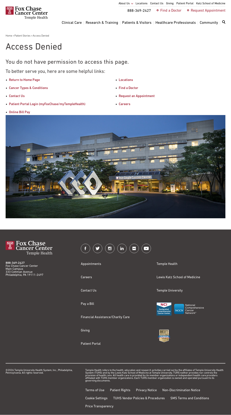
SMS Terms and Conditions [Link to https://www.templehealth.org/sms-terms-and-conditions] (189, 398)
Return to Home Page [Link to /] (24, 80)
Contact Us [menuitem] (156, 3)
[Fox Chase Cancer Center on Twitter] (97, 248)
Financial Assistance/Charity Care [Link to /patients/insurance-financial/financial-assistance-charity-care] (105, 317)
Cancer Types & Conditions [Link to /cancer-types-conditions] (28, 88)
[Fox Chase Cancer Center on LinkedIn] (122, 248)
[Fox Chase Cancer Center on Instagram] (109, 248)
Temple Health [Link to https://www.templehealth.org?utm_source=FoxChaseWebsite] (167, 264)
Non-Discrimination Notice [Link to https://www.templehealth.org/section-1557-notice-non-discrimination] (181, 390)
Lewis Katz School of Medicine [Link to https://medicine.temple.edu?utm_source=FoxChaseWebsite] (178, 277)
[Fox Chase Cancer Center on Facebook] (85, 248)
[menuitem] (223, 24)
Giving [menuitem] (170, 3)
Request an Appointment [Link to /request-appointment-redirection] (137, 96)
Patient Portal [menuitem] (184, 3)
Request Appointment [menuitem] (208, 11)
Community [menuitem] (209, 23)
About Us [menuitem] (124, 3)
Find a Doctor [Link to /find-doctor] (128, 88)
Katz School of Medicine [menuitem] (210, 3)
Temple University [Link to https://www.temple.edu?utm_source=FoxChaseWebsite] (170, 290)
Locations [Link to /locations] (126, 80)
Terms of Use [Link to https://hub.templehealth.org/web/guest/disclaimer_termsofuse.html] (94, 390)
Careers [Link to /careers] (124, 104)
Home (9, 35)
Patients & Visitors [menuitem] (137, 23)
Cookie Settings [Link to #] (96, 398)
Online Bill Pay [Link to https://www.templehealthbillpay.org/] (19, 112)
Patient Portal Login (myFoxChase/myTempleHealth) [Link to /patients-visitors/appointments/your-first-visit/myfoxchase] (47, 104)
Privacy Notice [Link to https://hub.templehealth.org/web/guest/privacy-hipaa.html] (146, 390)
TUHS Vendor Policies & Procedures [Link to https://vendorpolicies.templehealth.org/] (139, 398)
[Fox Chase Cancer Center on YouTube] (146, 248)
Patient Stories (22, 35)
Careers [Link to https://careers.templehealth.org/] (86, 277)
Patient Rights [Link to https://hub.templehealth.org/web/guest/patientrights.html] (120, 390)
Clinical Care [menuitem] (72, 23)
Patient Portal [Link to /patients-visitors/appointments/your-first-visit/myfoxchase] (91, 344)
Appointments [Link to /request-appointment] (91, 264)
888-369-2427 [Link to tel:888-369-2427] (15, 263)
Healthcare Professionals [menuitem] (175, 23)
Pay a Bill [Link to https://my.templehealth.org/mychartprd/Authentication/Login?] (87, 304)
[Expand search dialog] (223, 23)
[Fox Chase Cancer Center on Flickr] (134, 248)
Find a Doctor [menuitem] (170, 11)
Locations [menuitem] (141, 3)
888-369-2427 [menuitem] (139, 11)
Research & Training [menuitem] (102, 23)
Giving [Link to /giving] (85, 330)
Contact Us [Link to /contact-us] (17, 96)
